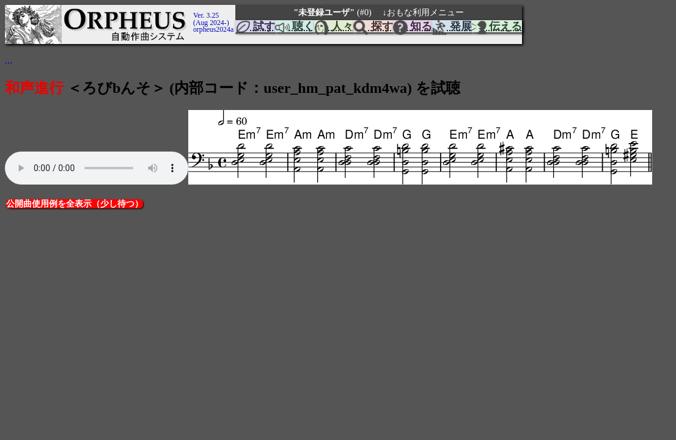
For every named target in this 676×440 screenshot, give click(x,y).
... (8, 60)
